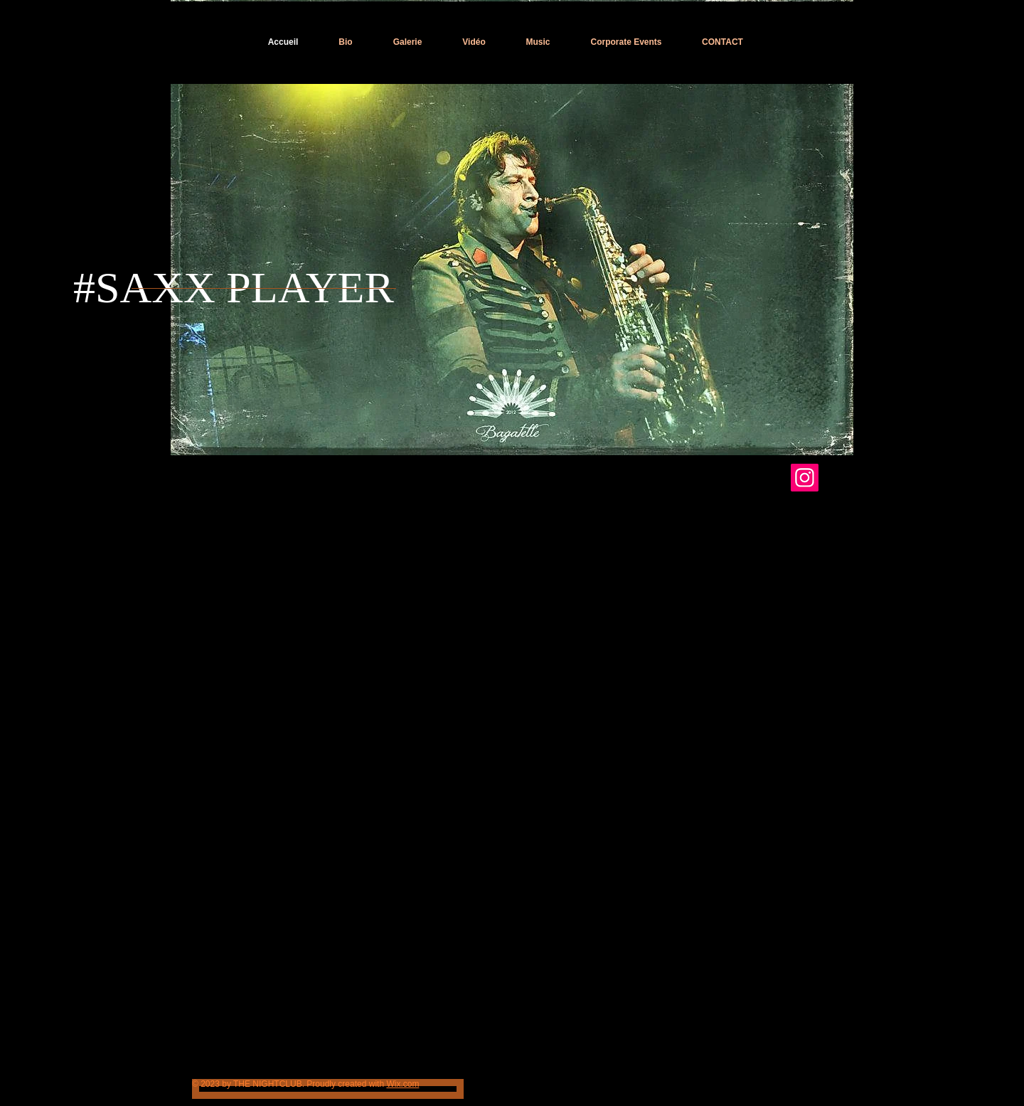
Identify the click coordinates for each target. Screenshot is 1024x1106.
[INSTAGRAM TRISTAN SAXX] (804, 477)
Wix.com (402, 1084)
